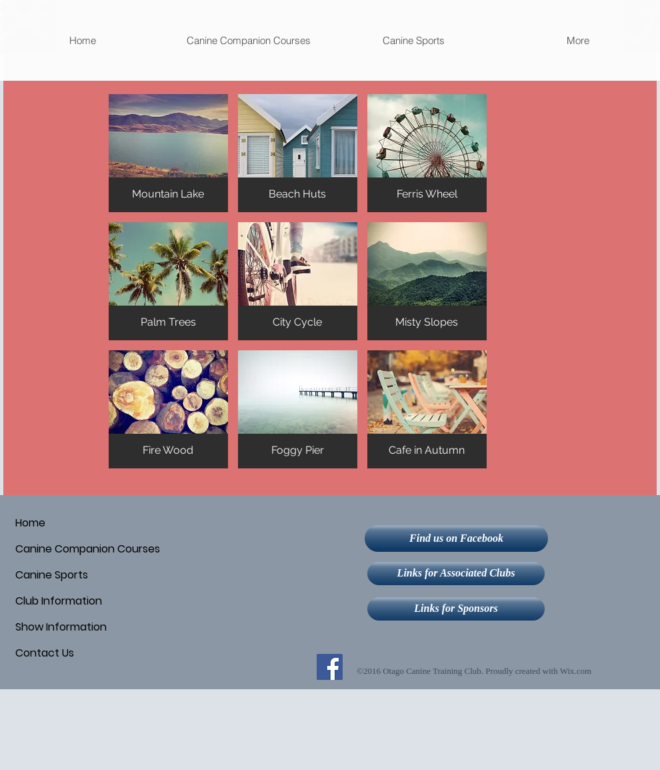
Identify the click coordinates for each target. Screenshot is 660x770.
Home (30, 522)
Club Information (58, 601)
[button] (248, 40)
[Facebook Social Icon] (330, 667)
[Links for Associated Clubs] (456, 573)
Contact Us (44, 653)
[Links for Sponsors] (456, 609)
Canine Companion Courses (87, 548)
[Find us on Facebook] (456, 538)
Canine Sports (51, 575)
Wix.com (576, 671)
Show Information (61, 627)
